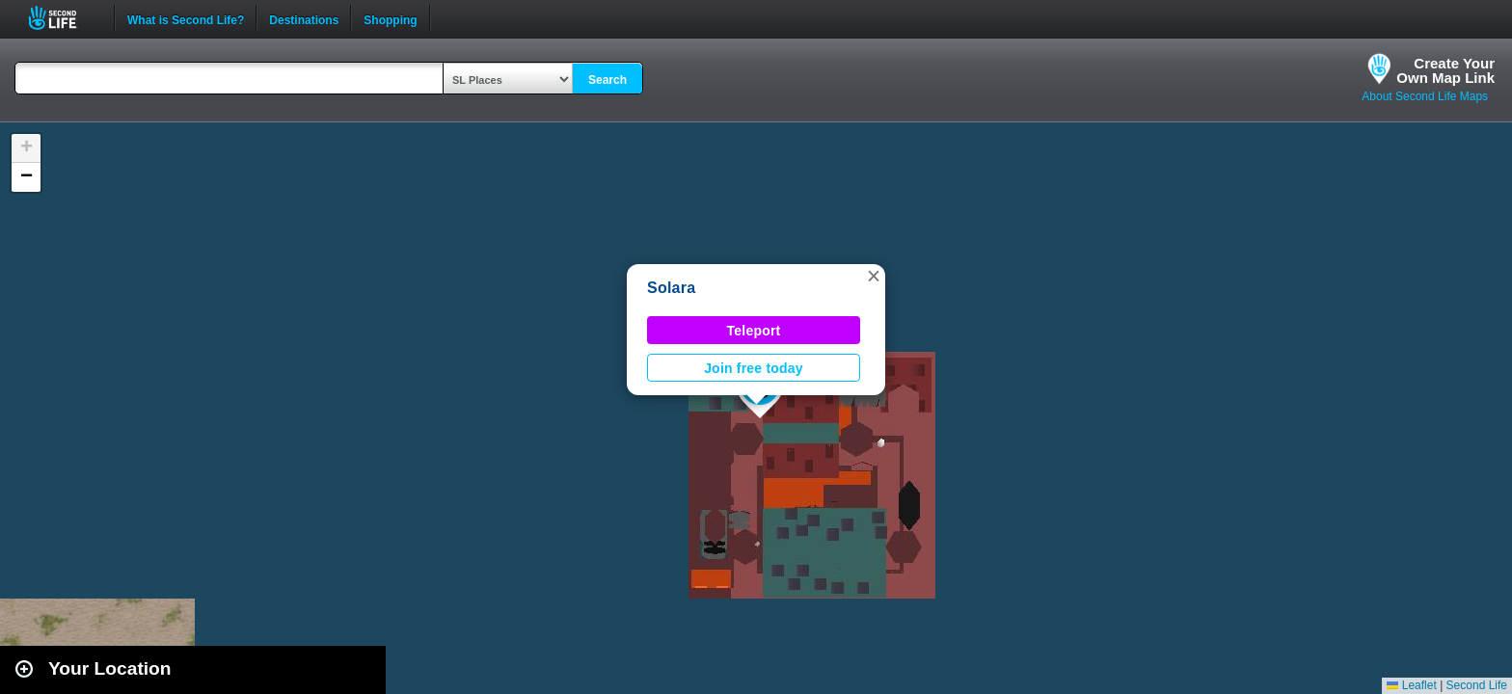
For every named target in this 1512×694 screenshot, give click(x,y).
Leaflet (1411, 685)
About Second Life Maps (1425, 96)
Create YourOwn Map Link (1445, 70)
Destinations (303, 18)
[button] (873, 275)
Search (607, 80)
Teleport (754, 330)
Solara (671, 288)
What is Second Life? (185, 18)
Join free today (753, 368)
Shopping (390, 18)
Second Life (63, 18)
